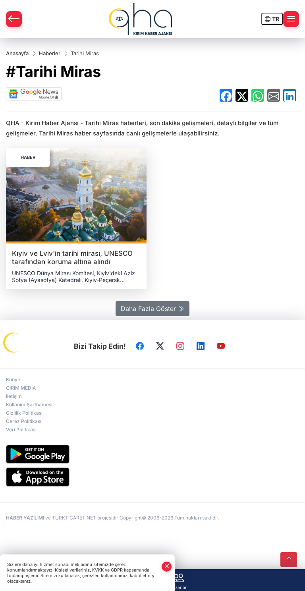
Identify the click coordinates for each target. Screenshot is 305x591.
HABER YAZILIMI (25, 518)
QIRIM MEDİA (21, 388)
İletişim (14, 396)
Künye (13, 379)
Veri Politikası (21, 430)
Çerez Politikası (23, 421)
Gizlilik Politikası (24, 413)
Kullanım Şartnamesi (29, 405)
